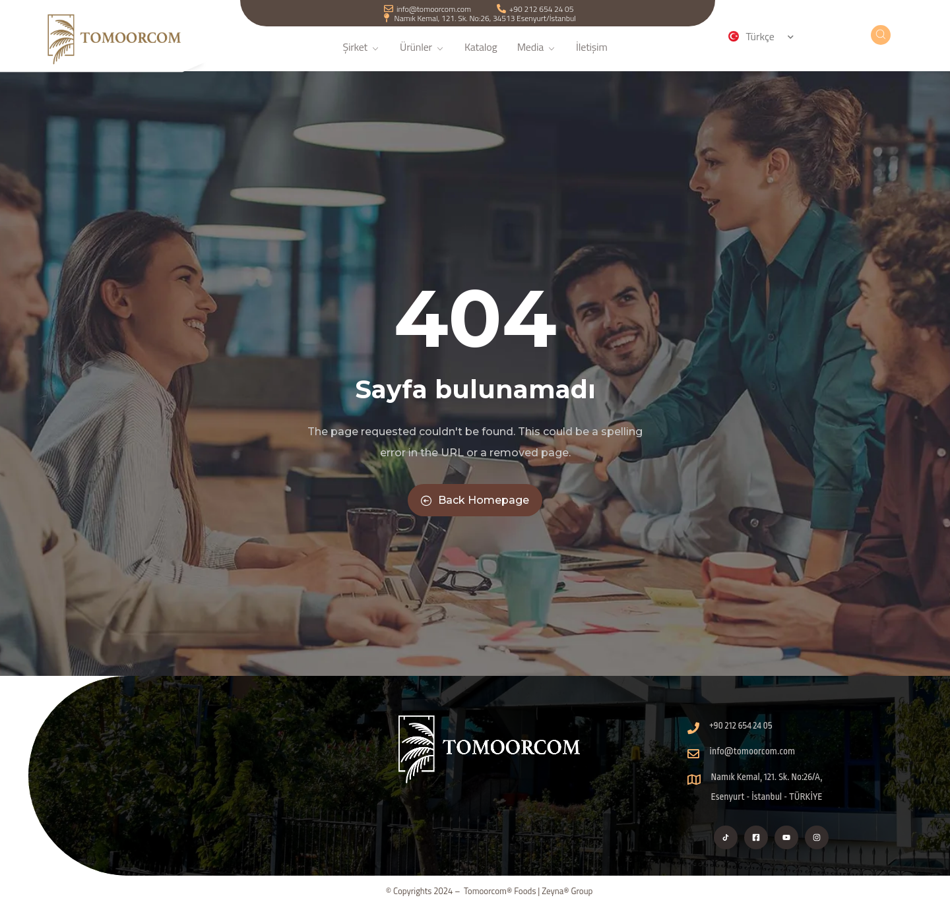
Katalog (480, 55)
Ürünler (422, 55)
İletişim (592, 55)
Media (536, 55)
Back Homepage (475, 500)
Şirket (361, 55)
